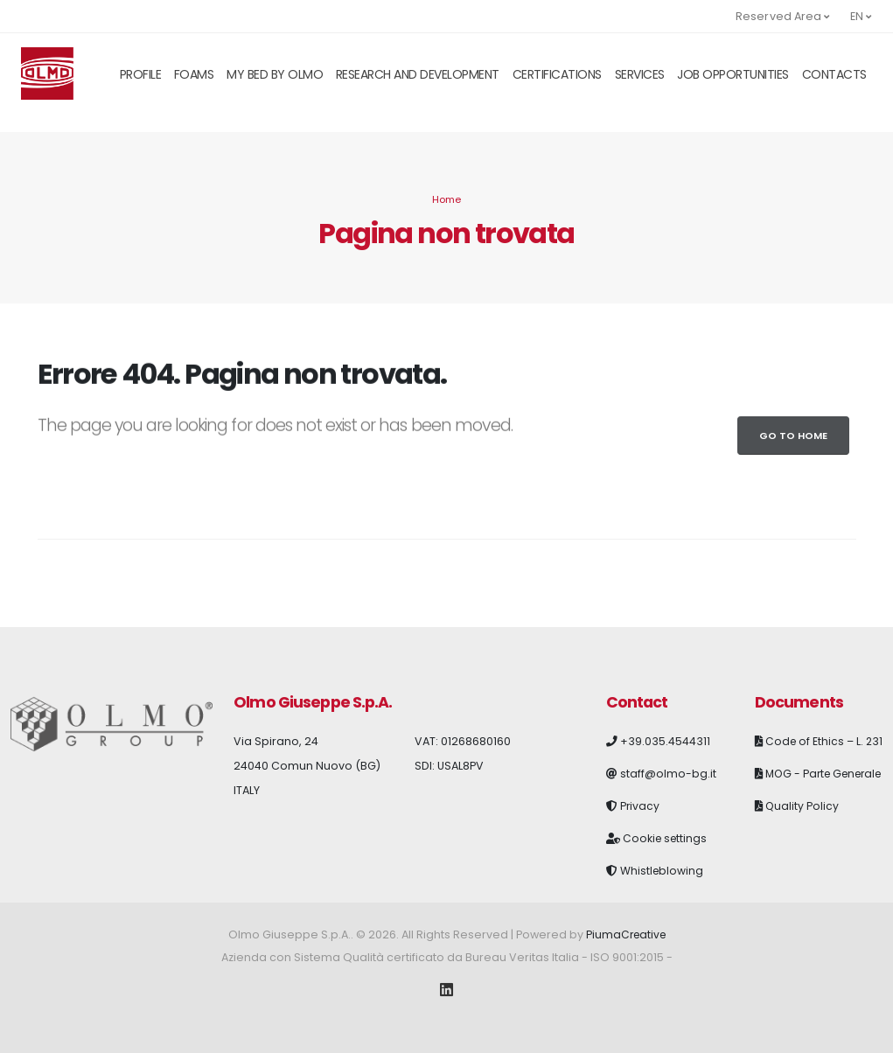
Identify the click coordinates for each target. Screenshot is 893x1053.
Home (446, 199)
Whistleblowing (662, 870)
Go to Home (793, 436)
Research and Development (417, 74)
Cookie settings (666, 838)
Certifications (557, 74)
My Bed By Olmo (275, 74)
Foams (194, 74)
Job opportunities (733, 74)
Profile (141, 74)
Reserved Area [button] (783, 16)
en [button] (860, 16)
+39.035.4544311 (665, 741)
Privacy (640, 805)
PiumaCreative (625, 934)
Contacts (834, 74)
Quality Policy (802, 847)
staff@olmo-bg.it (668, 773)
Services (640, 74)
